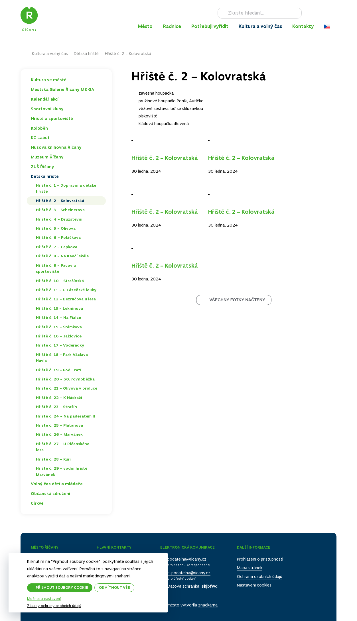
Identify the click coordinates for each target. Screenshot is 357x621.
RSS (333, 13)
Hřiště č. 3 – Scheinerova (60, 209)
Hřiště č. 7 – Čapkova (56, 247)
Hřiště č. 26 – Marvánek (59, 434)
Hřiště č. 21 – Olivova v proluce (66, 388)
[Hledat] (260, 13)
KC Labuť (40, 137)
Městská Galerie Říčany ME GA (62, 89)
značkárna (208, 605)
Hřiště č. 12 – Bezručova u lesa (66, 299)
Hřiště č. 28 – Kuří (53, 459)
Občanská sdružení (50, 493)
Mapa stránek (249, 567)
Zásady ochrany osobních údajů (54, 606)
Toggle (101, 80)
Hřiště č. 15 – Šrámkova (59, 327)
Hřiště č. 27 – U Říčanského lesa (63, 446)
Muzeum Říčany (47, 157)
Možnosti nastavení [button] (44, 599)
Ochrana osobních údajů (259, 576)
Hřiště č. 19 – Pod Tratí (58, 370)
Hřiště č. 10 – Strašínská (60, 280)
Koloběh (39, 128)
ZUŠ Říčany (42, 166)
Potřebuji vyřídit (209, 26)
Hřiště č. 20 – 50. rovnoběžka (65, 379)
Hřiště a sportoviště (52, 118)
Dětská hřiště (86, 53)
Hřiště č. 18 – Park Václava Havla (62, 357)
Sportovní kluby (47, 108)
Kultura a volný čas (260, 26)
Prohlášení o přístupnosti (260, 559)
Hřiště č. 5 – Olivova (56, 228)
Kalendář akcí (44, 99)
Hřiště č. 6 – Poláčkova (58, 237)
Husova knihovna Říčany (56, 147)
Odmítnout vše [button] (114, 587)
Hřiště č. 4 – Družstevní (59, 219)
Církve (37, 503)
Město (145, 26)
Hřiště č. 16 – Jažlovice (59, 336)
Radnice (172, 26)
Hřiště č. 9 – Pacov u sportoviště (56, 268)
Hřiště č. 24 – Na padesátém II (65, 416)
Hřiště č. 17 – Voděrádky (60, 345)
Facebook (309, 13)
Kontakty (303, 26)
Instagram (317, 13)
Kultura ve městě (48, 79)
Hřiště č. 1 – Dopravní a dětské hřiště (66, 188)
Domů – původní (26, 53)
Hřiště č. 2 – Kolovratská (164, 157)
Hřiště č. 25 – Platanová (59, 425)
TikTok (325, 13)
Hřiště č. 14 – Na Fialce (58, 317)
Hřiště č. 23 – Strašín (56, 406)
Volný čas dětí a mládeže (57, 483)
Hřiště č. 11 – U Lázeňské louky (66, 290)
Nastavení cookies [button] (254, 585)
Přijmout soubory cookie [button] (62, 587)
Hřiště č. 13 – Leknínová (59, 308)
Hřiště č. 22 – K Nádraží (59, 397)
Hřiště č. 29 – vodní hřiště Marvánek (61, 471)
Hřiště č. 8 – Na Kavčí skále (62, 256)
